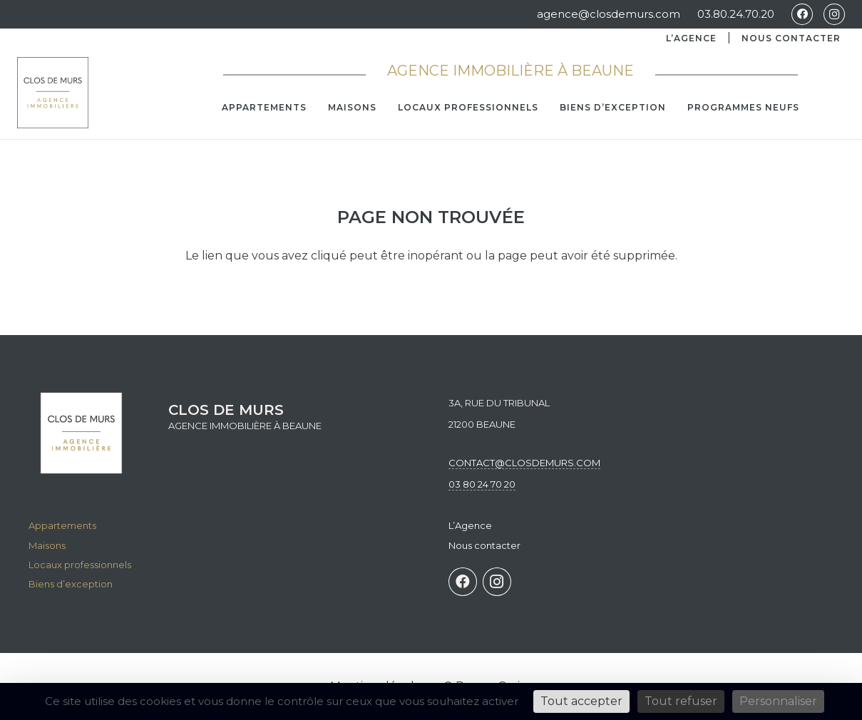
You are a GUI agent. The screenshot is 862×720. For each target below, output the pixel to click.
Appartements (62, 525)
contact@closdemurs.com (524, 462)
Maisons (47, 545)
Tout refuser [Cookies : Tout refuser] (681, 701)
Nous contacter (791, 38)
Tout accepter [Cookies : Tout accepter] (581, 701)
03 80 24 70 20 (481, 484)
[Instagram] (834, 14)
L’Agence (691, 38)
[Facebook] (802, 14)
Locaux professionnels (80, 564)
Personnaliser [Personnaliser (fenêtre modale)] (778, 701)
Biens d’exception (71, 584)
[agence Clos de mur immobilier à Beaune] (52, 92)
